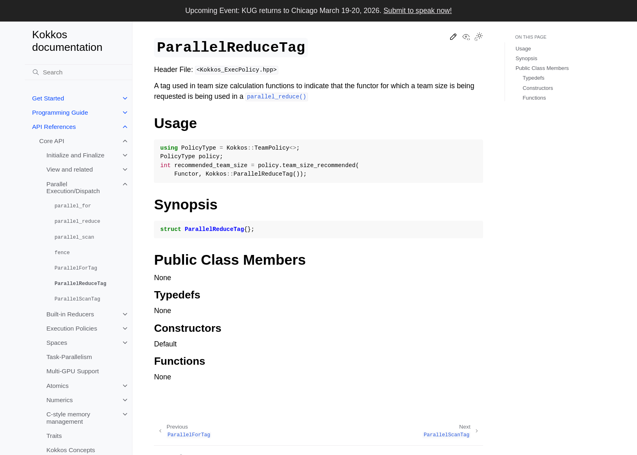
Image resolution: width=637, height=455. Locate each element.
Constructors (538, 88)
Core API (52, 140)
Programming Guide (60, 112)
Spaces (56, 342)
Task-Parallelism (69, 356)
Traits (54, 435)
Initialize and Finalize (75, 155)
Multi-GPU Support (72, 371)
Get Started (48, 98)
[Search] (78, 72)
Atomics (57, 385)
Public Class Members (542, 68)
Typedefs (534, 78)
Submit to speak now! (418, 11)
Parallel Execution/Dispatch (73, 188)
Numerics (59, 399)
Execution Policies (71, 328)
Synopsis (526, 58)
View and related (69, 169)
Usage (523, 49)
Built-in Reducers (70, 314)
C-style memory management (68, 418)
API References (54, 126)
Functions (534, 98)
